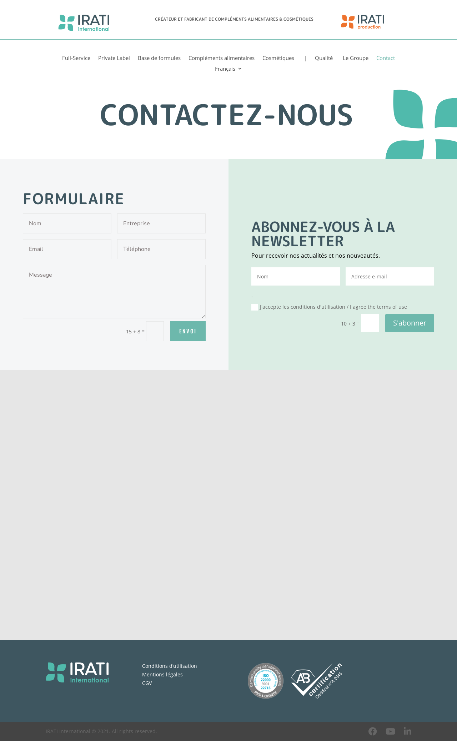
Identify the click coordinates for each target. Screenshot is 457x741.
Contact (385, 58)
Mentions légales (162, 674)
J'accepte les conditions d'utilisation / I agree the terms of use (329, 307)
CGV (147, 683)
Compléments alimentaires (222, 58)
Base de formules (159, 58)
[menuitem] (228, 70)
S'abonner (409, 323)
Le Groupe (354, 58)
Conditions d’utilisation (169, 665)
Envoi (188, 331)
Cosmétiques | (284, 58)
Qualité (324, 58)
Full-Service (76, 58)
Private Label (114, 58)
